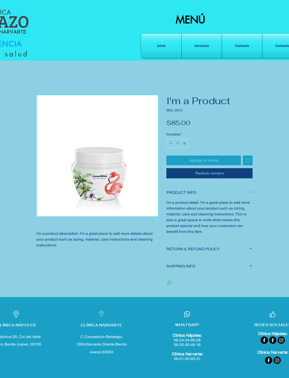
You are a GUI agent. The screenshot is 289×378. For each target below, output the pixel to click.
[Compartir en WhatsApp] (169, 283)
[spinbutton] (177, 143)
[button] (202, 46)
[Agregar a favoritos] (248, 160)
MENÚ (190, 20)
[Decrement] (170, 143)
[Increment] (185, 143)
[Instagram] (281, 340)
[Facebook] (264, 340)
